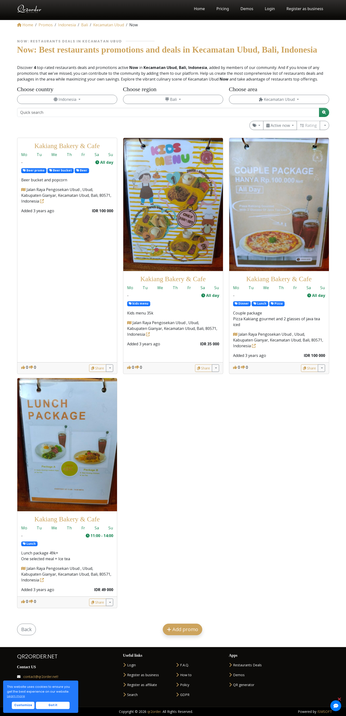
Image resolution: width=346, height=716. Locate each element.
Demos (247, 8)
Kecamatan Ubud (277, 99)
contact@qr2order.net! (37, 676)
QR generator (241, 684)
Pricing (222, 8)
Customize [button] (23, 705)
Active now (278, 125)
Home (199, 8)
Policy (182, 684)
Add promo (182, 629)
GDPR (182, 694)
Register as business (305, 8)
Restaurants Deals (245, 665)
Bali (171, 99)
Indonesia (65, 99)
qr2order (154, 711)
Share (97, 368)
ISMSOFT (324, 711)
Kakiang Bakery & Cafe (67, 146)
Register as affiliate (140, 684)
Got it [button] (52, 705)
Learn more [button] (16, 696)
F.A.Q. (182, 665)
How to (184, 675)
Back (26, 629)
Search (130, 694)
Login (270, 8)
